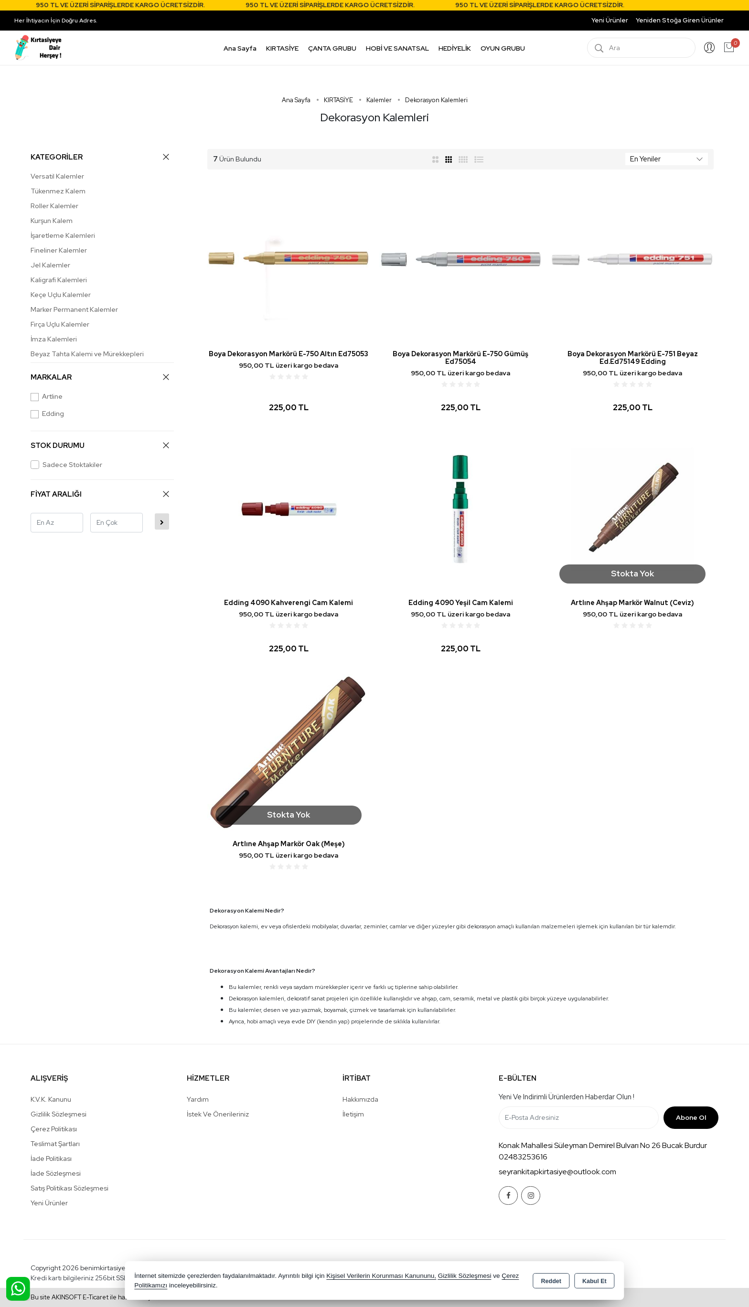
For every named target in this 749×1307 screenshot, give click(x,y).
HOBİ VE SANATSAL (397, 48)
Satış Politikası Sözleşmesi (69, 1188)
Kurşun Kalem (52, 220)
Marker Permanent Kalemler (74, 309)
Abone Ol (691, 1117)
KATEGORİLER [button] (100, 157)
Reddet (551, 1281)
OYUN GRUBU (503, 48)
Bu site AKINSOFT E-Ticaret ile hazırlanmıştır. (94, 1297)
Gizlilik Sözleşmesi (58, 1114)
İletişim (353, 1114)
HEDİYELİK (455, 48)
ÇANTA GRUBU (332, 48)
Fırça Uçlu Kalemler (60, 324)
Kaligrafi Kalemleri (59, 280)
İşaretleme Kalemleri (63, 235)
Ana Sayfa (240, 48)
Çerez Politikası (54, 1129)
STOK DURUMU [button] (100, 445)
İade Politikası (51, 1158)
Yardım (198, 1099)
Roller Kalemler (54, 206)
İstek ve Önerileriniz (218, 1114)
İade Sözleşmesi (56, 1173)
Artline (47, 396)
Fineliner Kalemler (59, 250)
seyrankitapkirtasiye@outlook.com (557, 1172)
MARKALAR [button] (100, 377)
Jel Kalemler (50, 265)
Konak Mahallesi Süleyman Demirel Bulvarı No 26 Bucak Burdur (603, 1145)
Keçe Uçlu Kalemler (61, 294)
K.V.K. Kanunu (51, 1099)
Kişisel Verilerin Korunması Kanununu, (381, 1275)
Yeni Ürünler (49, 1203)
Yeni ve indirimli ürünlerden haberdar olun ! (566, 1097)
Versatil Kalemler (57, 176)
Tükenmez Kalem (58, 191)
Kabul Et (594, 1281)
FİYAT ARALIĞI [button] (100, 494)
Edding (47, 413)
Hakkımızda (360, 1099)
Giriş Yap (709, 48)
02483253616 (523, 1157)
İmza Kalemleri (54, 339)
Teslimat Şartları (55, 1143)
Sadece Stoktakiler (66, 464)
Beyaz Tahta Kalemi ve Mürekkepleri (87, 354)
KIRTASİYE (282, 48)
